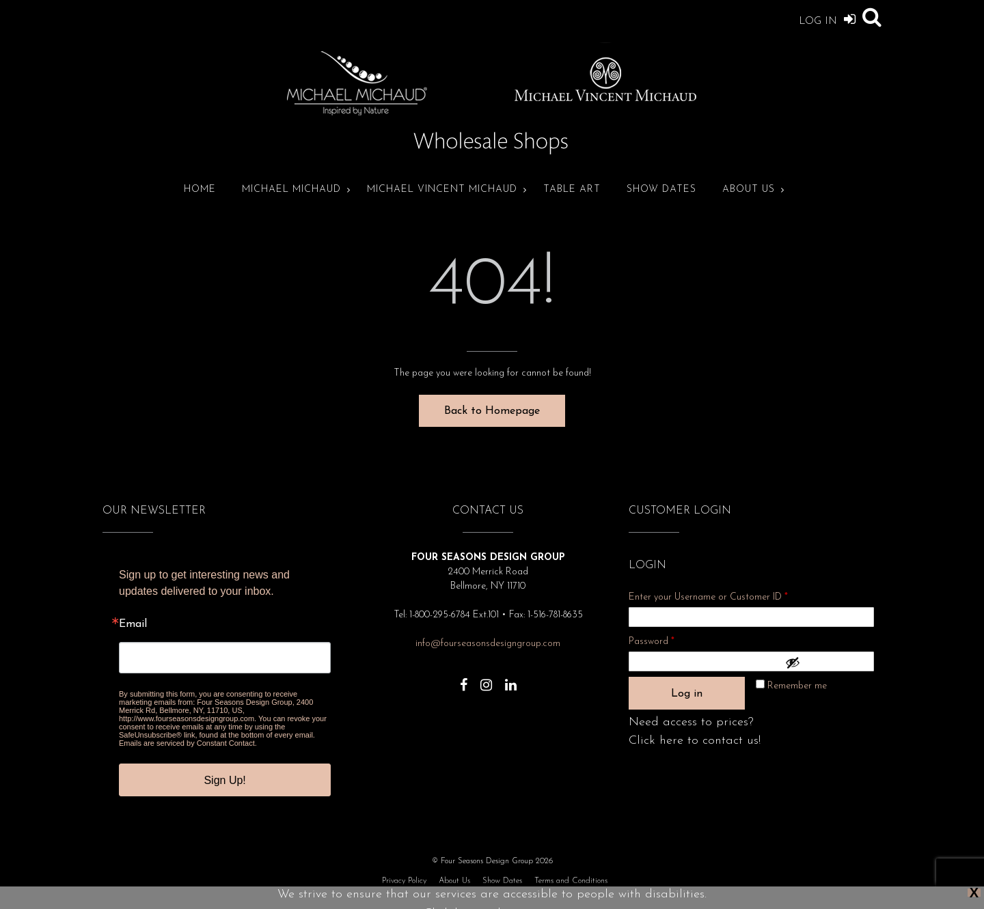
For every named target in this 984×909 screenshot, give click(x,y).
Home (200, 189)
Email (133, 624)
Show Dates (661, 189)
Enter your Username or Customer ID (708, 597)
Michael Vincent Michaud (442, 189)
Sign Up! (224, 780)
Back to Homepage (492, 411)
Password (670, 639)
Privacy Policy (404, 881)
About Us (748, 189)
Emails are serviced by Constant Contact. (188, 743)
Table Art (572, 189)
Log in (686, 693)
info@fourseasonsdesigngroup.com (487, 644)
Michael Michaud (291, 189)
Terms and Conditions (570, 881)
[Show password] (826, 662)
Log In (827, 19)
